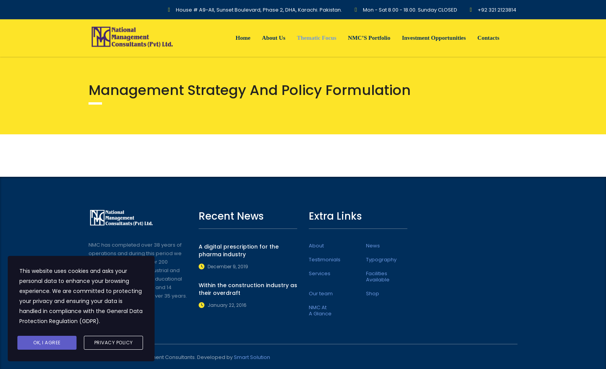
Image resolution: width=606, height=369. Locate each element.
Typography (381, 260)
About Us (273, 38)
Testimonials (324, 260)
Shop (372, 294)
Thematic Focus (316, 38)
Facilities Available (378, 277)
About (316, 246)
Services (319, 274)
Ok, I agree (47, 342)
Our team (321, 294)
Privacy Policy (113, 342)
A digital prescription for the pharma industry (239, 250)
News (373, 246)
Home (242, 38)
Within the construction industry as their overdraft (248, 289)
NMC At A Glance (320, 311)
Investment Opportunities (434, 38)
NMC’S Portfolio (369, 38)
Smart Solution (252, 357)
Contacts (488, 38)
